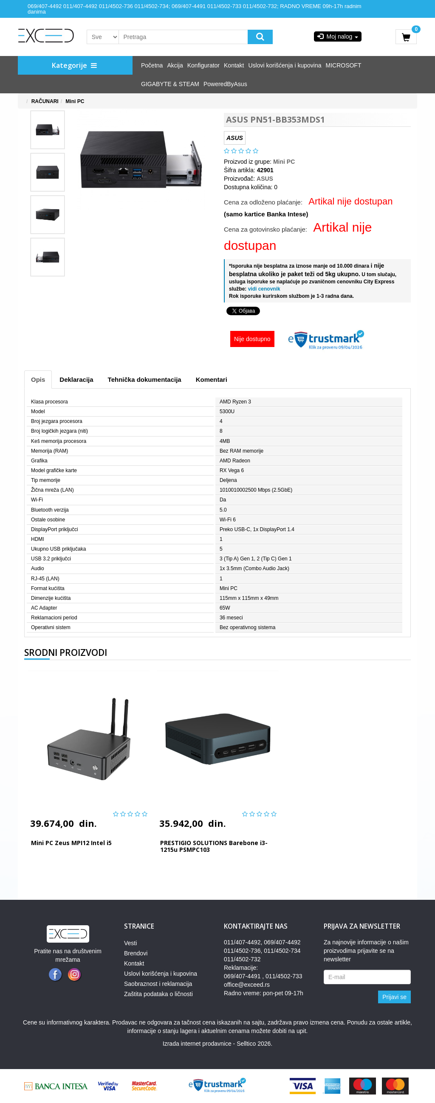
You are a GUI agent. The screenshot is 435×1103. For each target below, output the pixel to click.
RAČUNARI (45, 101)
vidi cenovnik (263, 289)
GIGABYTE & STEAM (170, 84)
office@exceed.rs (247, 984)
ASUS (265, 178)
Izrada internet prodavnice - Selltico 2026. (217, 1043)
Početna (152, 65)
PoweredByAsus (225, 84)
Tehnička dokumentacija (144, 379)
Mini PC (74, 101)
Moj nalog (337, 36)
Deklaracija (76, 379)
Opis (38, 379)
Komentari (211, 379)
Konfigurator (203, 65)
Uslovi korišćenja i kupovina (285, 65)
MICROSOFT (343, 65)
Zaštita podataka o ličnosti (158, 994)
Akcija (175, 65)
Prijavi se (394, 997)
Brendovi (135, 953)
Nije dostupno (252, 339)
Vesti (130, 943)
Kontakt (234, 65)
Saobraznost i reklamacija (158, 983)
